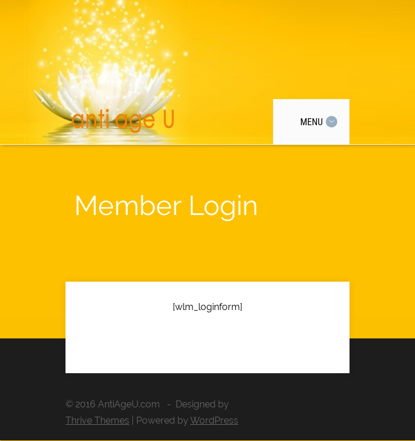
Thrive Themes (97, 420)
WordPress (214, 420)
